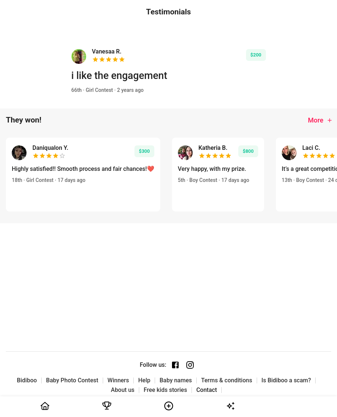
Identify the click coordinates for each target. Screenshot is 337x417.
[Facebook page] (175, 365)
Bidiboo (27, 380)
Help (144, 380)
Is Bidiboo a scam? (286, 380)
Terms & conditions (226, 380)
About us (122, 390)
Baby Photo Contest (72, 380)
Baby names (175, 380)
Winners (118, 380)
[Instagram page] (190, 365)
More (320, 120)
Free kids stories (165, 390)
